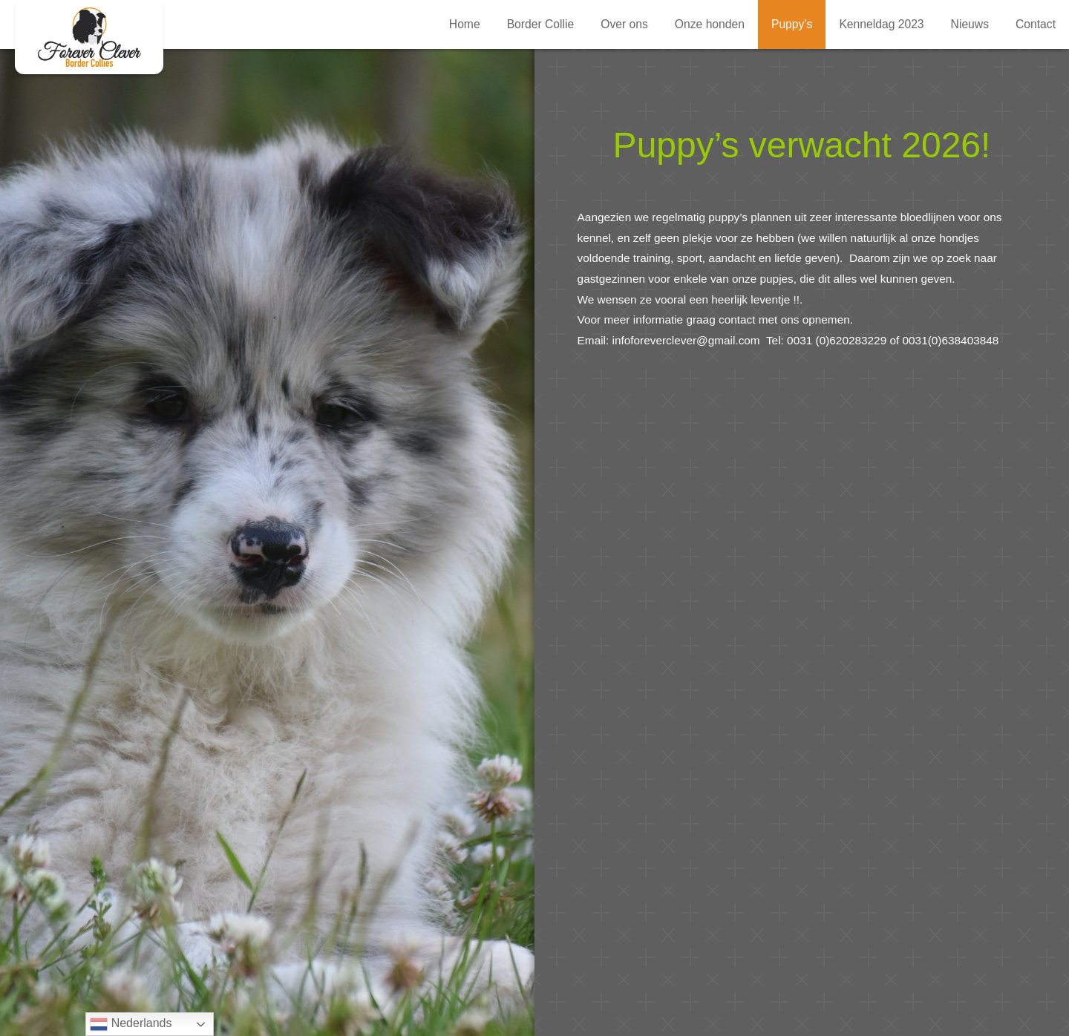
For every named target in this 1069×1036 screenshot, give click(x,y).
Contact (1036, 24)
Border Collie (541, 24)
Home (464, 24)
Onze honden (710, 24)
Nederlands (130, 1024)
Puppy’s (791, 24)
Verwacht (89, 37)
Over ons (624, 24)
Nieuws (970, 24)
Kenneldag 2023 (881, 24)
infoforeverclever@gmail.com (689, 340)
